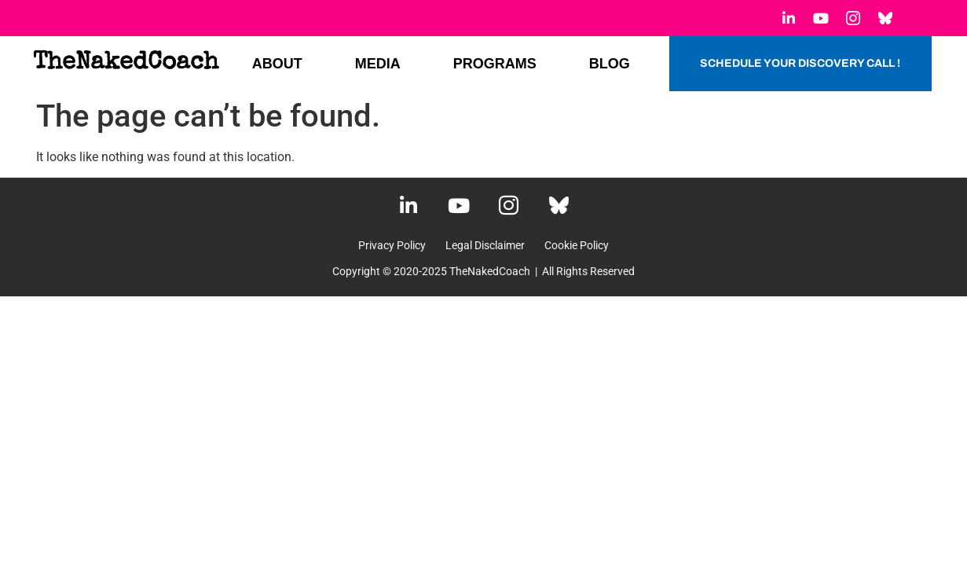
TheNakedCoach (125, 63)
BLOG (609, 64)
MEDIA (378, 64)
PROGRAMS (495, 64)
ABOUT (277, 64)
